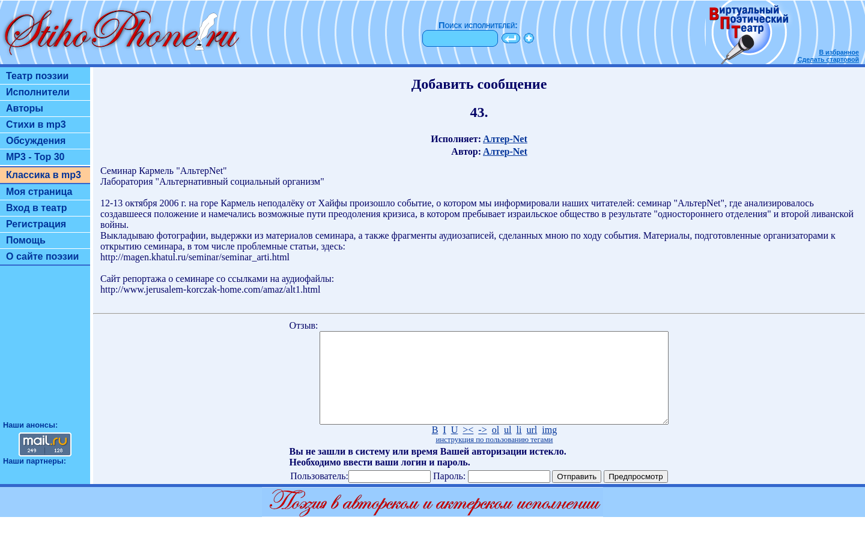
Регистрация (36, 224)
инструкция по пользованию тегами (494, 457)
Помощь (26, 240)
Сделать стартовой (828, 59)
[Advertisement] (45, 348)
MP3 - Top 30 (35, 157)
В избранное (839, 52)
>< (468, 448)
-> (482, 448)
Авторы (24, 108)
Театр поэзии (37, 76)
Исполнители (38, 92)
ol (495, 448)
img (549, 448)
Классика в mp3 (43, 175)
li (519, 448)
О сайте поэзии (42, 256)
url (531, 448)
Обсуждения (35, 141)
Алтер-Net (505, 139)
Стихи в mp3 (36, 124)
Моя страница (39, 192)
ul (507, 448)
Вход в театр (36, 208)
